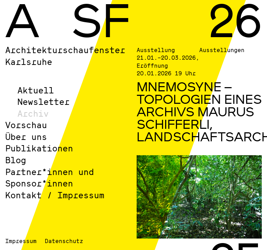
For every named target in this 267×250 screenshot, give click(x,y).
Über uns (26, 137)
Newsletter (43, 102)
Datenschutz (64, 241)
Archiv (33, 113)
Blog (15, 160)
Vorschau (26, 125)
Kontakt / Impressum (54, 195)
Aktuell (35, 90)
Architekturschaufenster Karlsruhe (65, 56)
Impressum (21, 241)
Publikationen (39, 148)
